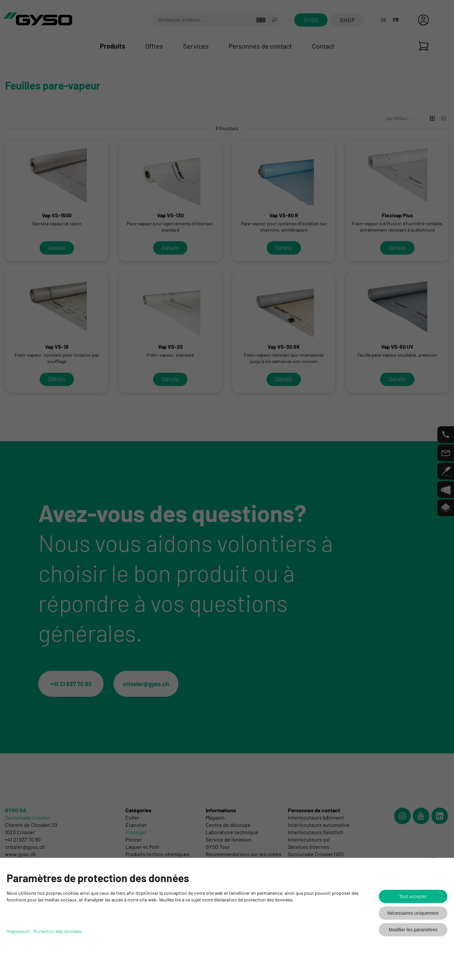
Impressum (18, 931)
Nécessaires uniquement (413, 913)
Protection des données (57, 931)
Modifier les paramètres (413, 929)
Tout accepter (413, 896)
